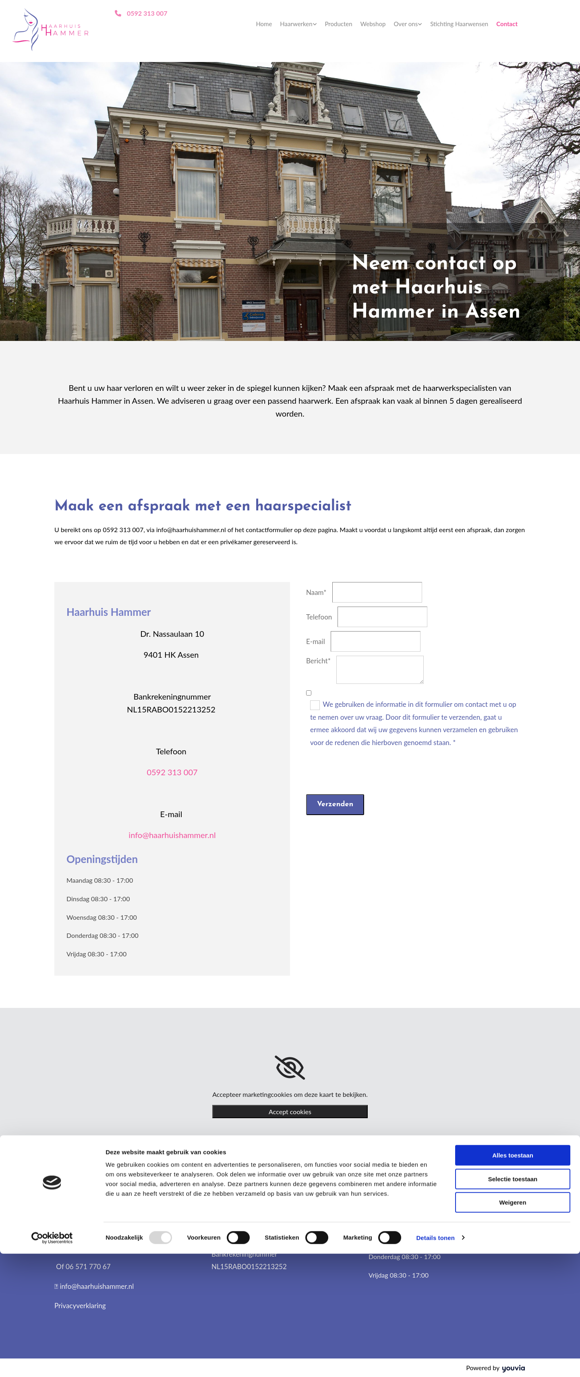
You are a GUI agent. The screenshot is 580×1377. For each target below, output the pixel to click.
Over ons (406, 23)
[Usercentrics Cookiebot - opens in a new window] (52, 1361)
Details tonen (435, 1361)
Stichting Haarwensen (459, 23)
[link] (298, 24)
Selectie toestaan (513, 1302)
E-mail (315, 641)
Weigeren (512, 1325)
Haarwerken (296, 23)
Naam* (316, 592)
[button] (141, 13)
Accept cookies (290, 1111)
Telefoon (319, 617)
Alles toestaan (512, 1278)
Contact (507, 23)
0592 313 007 (172, 772)
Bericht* (318, 661)
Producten (338, 23)
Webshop (373, 23)
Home (264, 23)
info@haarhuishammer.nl (171, 835)
